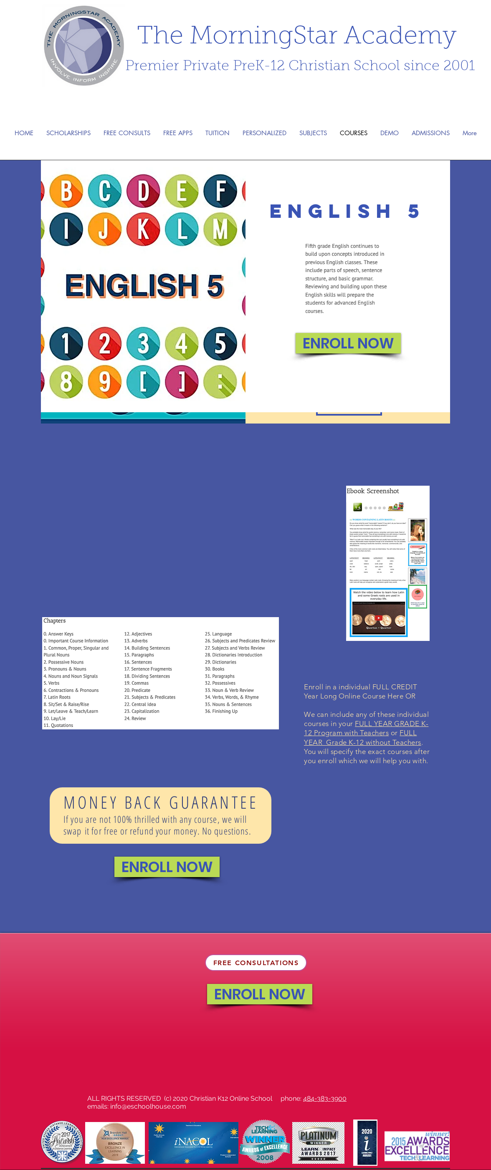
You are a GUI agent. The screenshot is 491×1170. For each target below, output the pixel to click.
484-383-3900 (325, 1098)
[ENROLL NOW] (348, 343)
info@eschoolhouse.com (148, 1106)
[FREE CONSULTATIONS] (256, 962)
